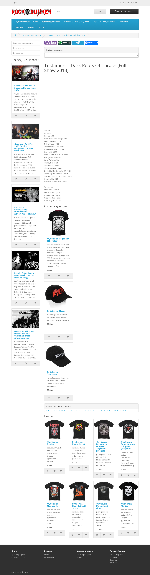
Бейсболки (123, 22)
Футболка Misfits (126, 504)
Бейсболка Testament (52, 373)
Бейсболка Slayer (56, 311)
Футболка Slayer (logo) (78, 443)
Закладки (113, 560)
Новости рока (18, 48)
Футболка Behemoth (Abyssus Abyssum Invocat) (101, 446)
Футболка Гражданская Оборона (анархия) (128, 445)
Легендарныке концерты (23, 43)
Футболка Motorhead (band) (102, 506)
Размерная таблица (19, 557)
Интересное (18, 53)
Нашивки (30, 27)
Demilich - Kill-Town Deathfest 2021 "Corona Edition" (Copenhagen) (24, 334)
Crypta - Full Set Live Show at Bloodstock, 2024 (25, 87)
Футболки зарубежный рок (27, 22)
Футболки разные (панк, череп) (76, 22)
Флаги (41, 27)
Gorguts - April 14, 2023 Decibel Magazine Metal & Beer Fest (23, 147)
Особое (80, 557)
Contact (47, 554)
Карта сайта (49, 557)
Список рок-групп (84, 554)
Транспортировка (18, 554)
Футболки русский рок (51, 22)
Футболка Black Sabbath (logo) (79, 506)
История (113, 557)
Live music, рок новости (31, 35)
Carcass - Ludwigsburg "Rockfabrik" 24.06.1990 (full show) (25, 210)
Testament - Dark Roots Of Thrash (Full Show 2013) (66, 35)
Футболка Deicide (52, 443)
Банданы (19, 27)
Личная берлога (116, 554)
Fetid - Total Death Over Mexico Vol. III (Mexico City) (24, 275)
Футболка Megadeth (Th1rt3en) (58, 239)
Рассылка (113, 563)
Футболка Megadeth (52, 504)
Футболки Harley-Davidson (104, 22)
